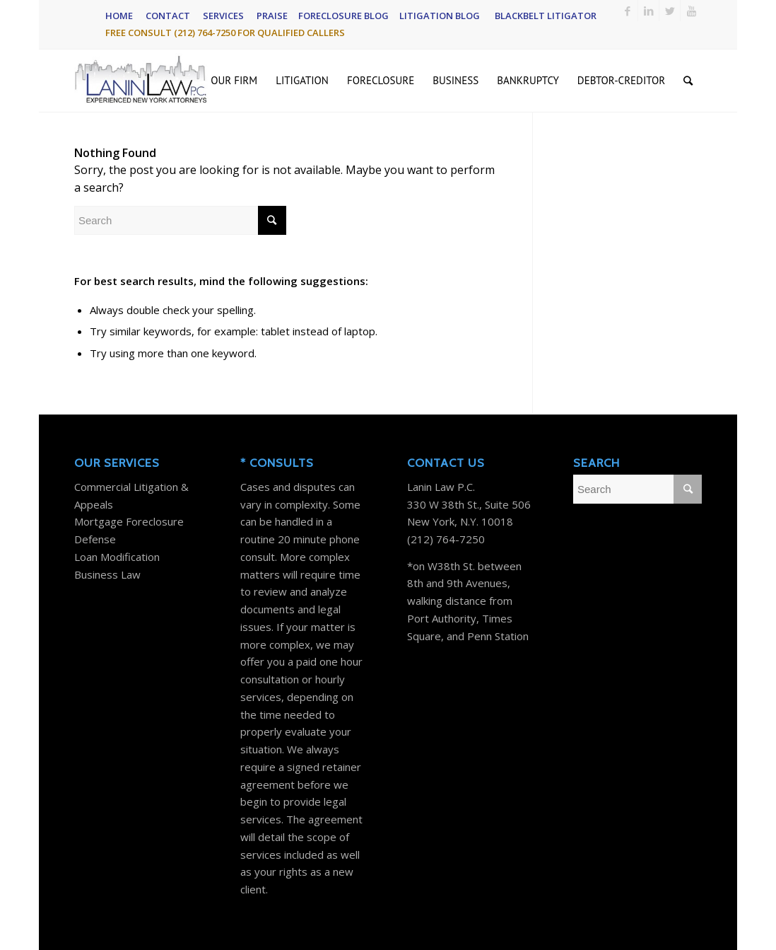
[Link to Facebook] (627, 10)
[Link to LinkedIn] (648, 10)
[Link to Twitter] (669, 10)
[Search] (688, 81)
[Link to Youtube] (691, 10)
